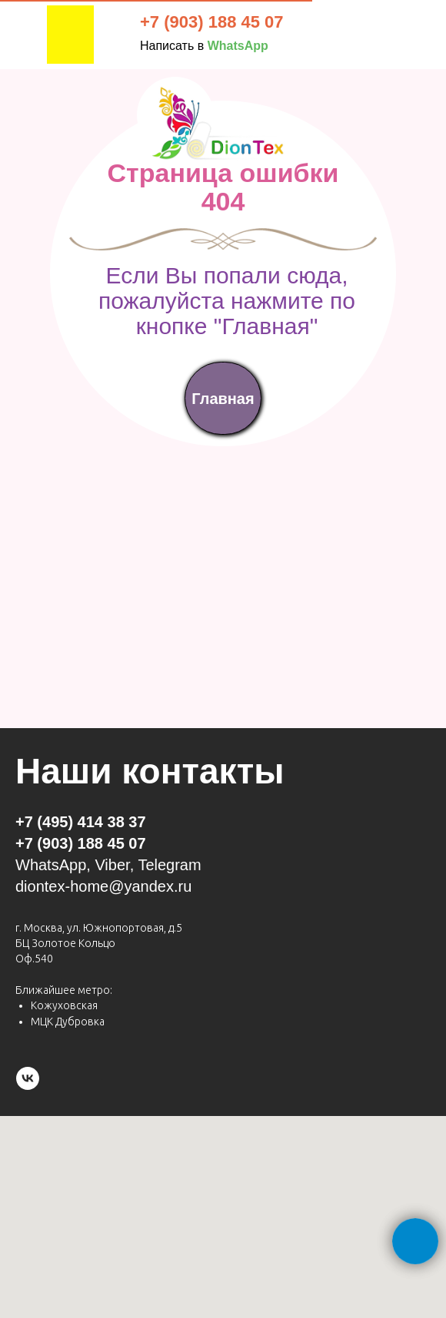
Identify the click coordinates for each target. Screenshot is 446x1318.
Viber (112, 864)
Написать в (204, 45)
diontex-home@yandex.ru (103, 886)
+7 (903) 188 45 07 (212, 21)
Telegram (169, 864)
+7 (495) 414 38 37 (80, 821)
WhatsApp (50, 864)
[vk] (27, 1078)
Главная (222, 398)
